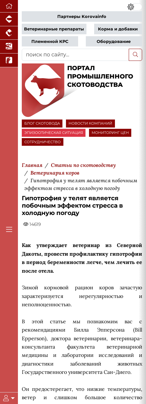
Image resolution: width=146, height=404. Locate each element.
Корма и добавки (118, 29)
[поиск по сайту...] (75, 55)
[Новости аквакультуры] (9, 47)
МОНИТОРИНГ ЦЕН (110, 132)
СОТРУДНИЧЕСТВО (42, 142)
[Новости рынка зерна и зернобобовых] (9, 60)
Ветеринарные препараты (54, 29)
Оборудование (114, 41)
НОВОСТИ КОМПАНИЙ (90, 123)
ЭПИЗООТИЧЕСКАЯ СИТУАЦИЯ (53, 132)
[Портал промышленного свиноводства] (9, 19)
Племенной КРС (49, 41)
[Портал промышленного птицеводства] (9, 33)
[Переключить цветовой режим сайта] (134, 7)
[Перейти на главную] (9, 6)
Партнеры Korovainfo (81, 16)
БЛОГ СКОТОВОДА (42, 123)
